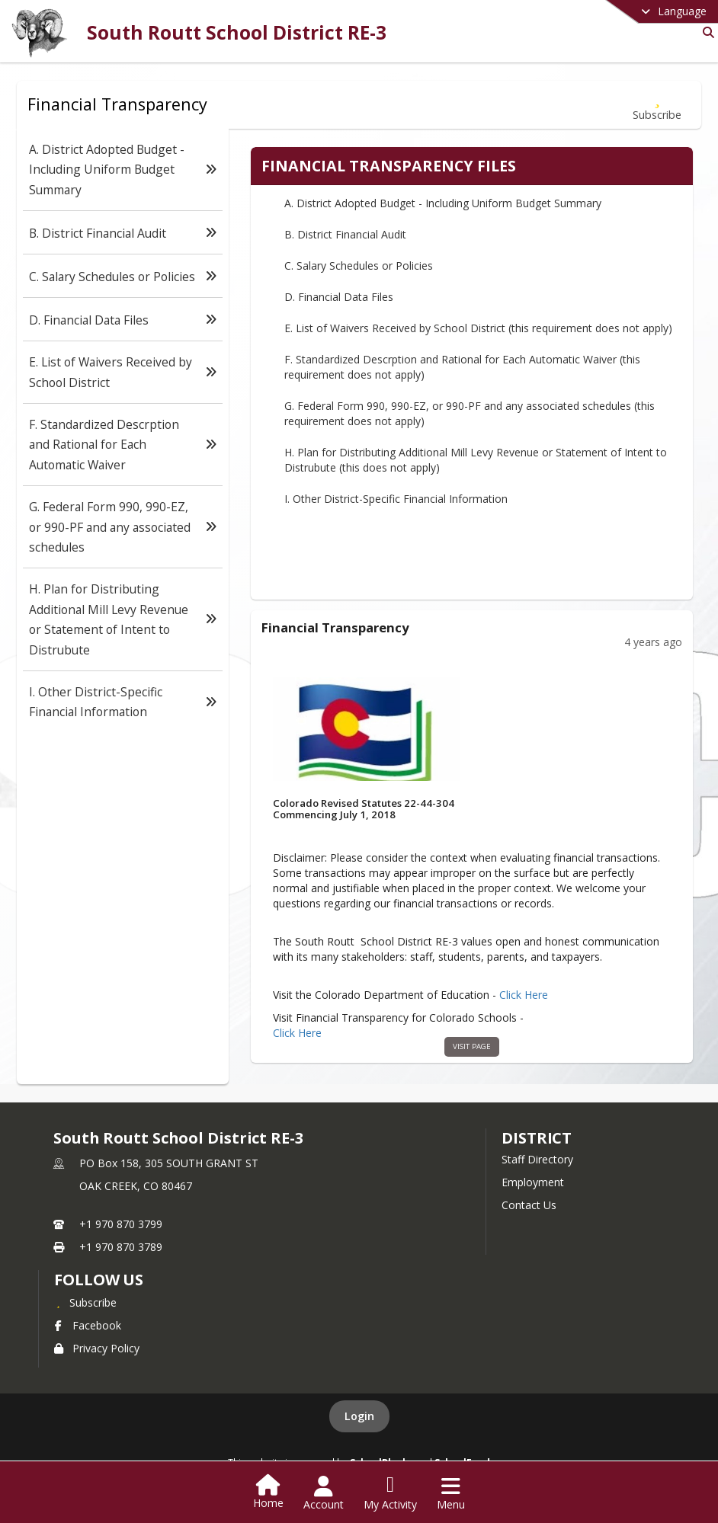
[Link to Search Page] (705, 32)
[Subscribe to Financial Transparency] (657, 105)
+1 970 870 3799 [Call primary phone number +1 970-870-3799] (120, 1224)
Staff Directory (537, 1159)
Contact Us (529, 1205)
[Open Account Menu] (323, 1493)
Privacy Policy (96, 1348)
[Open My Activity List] (390, 1493)
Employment (533, 1182)
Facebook (87, 1325)
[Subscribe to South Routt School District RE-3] (85, 1302)
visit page (473, 1046)
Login (359, 1416)
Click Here (523, 995)
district (537, 1138)
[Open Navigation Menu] (451, 1493)
